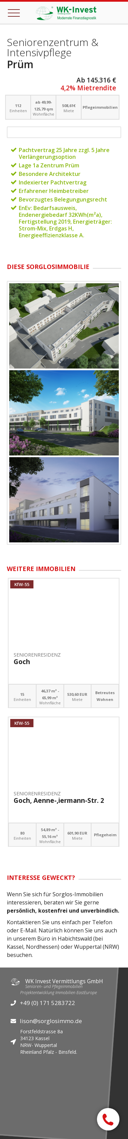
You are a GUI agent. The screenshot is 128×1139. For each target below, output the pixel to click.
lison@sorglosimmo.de (51, 1021)
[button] (15, 12)
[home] (64, 12)
